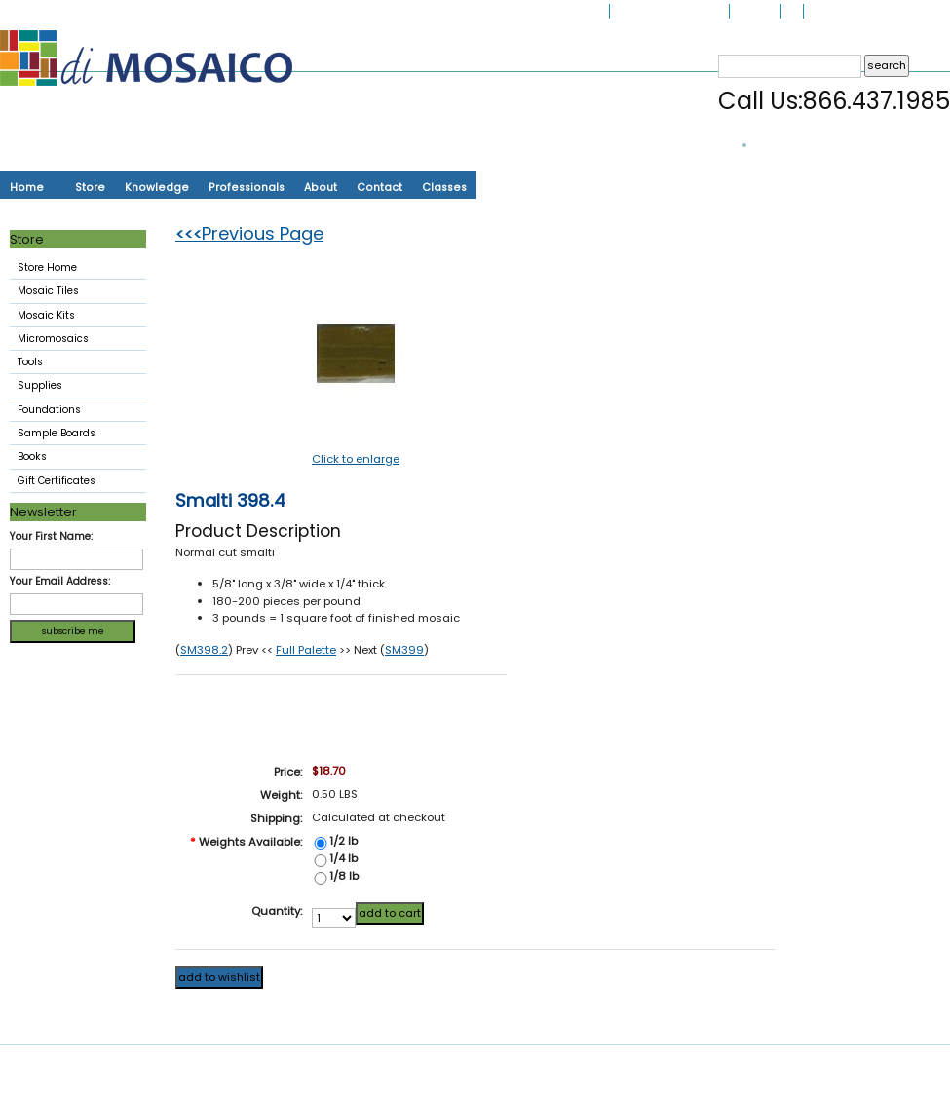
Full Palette (306, 650)
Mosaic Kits (74, 316)
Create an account (902, 11)
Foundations (74, 411)
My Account (699, 11)
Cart (792, 11)
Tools (74, 363)
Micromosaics (74, 340)
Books (32, 456)
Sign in (822, 11)
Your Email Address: (60, 581)
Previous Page (249, 233)
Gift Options (639, 11)
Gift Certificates (56, 480)
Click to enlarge (355, 459)
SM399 (404, 650)
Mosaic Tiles (74, 292)
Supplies (74, 387)
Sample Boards (56, 433)
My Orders (755, 11)
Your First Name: (51, 536)
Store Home (47, 267)
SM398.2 (204, 650)
